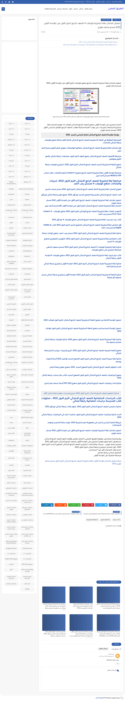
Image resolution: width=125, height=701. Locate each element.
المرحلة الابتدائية (27, 352)
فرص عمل (11, 433)
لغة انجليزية (27, 470)
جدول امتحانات (11, 410)
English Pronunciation (11, 183)
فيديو (27, 440)
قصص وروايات (11, 446)
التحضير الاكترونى (27, 233)
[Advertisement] (81, 64)
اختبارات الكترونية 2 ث (27, 211)
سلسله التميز (27, 423)
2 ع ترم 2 (27, 155)
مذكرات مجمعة (11, 515)
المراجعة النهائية (50, 9)
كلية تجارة (11, 458)
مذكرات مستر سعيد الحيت (11, 528)
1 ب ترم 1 (27, 123)
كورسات (27, 465)
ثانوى (70, 9)
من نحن (108, 1)
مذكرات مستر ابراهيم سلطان (11, 521)
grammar (11, 194)
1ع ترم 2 (11, 134)
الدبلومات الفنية (27, 269)
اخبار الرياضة (11, 205)
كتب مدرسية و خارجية (27, 459)
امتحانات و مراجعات (27, 382)
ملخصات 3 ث (27, 559)
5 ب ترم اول (27, 177)
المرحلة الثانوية (27, 357)
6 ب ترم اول (27, 182)
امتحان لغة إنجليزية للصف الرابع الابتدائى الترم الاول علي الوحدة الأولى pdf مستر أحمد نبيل (82, 206)
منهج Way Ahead (27, 564)
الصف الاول (27, 279)
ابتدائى (81, 9)
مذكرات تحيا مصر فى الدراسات (27, 501)
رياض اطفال (88, 9)
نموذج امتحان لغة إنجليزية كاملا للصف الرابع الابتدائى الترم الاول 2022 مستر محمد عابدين (83, 189)
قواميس (11, 451)
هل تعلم (27, 584)
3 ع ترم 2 (11, 161)
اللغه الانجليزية (27, 346)
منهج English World (11, 559)
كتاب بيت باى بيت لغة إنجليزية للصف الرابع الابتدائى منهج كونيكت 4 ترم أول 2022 (86, 220)
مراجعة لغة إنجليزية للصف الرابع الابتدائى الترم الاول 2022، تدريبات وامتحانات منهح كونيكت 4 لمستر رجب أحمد (85, 182)
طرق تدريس (11, 428)
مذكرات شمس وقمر (11, 508)
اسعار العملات (27, 217)
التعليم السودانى (27, 246)
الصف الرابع (106, 19)
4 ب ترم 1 (117, 19)
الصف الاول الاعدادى (11, 279)
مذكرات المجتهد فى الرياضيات (11, 494)
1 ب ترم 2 (11, 123)
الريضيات (11, 274)
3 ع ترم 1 (27, 166)
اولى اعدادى (11, 382)
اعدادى (76, 9)
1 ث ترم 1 (27, 129)
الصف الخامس (11, 304)
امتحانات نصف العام (11, 376)
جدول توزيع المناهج (27, 417)
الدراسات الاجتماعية (11, 269)
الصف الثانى (27, 297)
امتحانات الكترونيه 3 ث (11, 363)
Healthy (11, 189)
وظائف (27, 589)
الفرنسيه (11, 315)
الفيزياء (11, 320)
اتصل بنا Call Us (90, 1)
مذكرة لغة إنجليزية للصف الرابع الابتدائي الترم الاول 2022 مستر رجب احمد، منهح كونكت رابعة (81, 234)
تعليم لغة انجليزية (27, 400)
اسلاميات (11, 217)
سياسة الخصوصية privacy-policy (74, 1)
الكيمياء (27, 331)
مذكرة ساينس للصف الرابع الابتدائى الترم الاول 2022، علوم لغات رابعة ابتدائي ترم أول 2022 (83, 407)
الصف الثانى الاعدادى (11, 298)
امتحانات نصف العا (27, 375)
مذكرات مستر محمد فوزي (11, 535)
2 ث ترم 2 (27, 145)
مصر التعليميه (27, 548)
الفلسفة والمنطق (27, 320)
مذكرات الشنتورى (11, 488)
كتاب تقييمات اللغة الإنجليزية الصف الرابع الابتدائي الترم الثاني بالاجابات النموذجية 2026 (83, 606)
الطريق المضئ (116, 9)
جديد (11, 417)
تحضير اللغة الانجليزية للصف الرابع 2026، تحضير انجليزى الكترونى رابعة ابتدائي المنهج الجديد (108, 606)
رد (117, 663)
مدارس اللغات (27, 476)
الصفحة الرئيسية (117, 1)
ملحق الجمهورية (11, 548)
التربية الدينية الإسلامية (11, 234)
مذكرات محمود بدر (27, 520)
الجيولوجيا (11, 256)
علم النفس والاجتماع (27, 434)
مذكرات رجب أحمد (11, 500)
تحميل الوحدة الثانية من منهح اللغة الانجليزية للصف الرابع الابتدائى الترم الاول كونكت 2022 (82, 320)
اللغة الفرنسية (11, 341)
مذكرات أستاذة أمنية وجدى (11, 476)
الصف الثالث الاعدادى (27, 291)
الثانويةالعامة (27, 251)
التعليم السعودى (11, 240)
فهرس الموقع (100, 1)
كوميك (11, 465)
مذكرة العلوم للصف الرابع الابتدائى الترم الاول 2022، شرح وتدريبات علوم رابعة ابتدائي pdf (90, 45)
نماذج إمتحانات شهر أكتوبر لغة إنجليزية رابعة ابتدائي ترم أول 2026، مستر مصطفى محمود (54, 634)
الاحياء (27, 223)
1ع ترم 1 (27, 134)
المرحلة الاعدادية (11, 352)
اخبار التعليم (27, 205)
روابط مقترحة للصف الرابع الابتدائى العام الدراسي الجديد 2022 (98, 42)
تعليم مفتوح (11, 400)
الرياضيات (27, 274)
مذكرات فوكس (27, 515)
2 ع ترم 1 (11, 150)
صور (27, 428)
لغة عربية (11, 470)
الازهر (11, 223)
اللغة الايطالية (11, 336)
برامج (27, 387)
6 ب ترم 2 (11, 177)
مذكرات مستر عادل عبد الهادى (27, 535)
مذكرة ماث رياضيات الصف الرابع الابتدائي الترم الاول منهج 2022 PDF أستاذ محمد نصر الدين (82, 384)
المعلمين (11, 357)
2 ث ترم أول (11, 145)
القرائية (27, 325)
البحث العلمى (27, 228)
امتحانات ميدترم (62, 9)
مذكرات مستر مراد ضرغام (27, 542)
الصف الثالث (11, 285)
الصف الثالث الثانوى (11, 290)
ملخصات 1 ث (27, 554)
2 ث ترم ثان (27, 150)
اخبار (11, 200)
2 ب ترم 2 (27, 139)
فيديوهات (11, 440)
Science (27, 194)
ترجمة (27, 394)
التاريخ (11, 228)
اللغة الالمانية (11, 331)
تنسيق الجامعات (27, 405)
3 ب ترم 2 (27, 161)
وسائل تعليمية (11, 584)
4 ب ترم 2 (27, 171)
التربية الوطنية (27, 240)
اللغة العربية (27, 341)
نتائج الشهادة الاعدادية (27, 577)
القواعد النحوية (11, 325)
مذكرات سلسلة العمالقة (27, 508)
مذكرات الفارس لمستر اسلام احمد (27, 494)
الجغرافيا (27, 256)
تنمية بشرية (11, 405)
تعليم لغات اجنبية (11, 394)
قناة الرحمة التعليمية (27, 452)
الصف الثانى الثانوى (27, 304)
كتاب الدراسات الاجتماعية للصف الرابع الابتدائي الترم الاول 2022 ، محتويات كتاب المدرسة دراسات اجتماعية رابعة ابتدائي (81, 400)
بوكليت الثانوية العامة (11, 388)
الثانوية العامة (11, 246)
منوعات (11, 564)
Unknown (111, 654)
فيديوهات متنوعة (27, 446)
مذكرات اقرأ (27, 483)
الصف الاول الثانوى (27, 285)
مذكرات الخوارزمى (27, 488)
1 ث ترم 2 (11, 129)
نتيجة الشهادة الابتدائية (11, 577)
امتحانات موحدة (27, 369)
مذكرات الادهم (11, 483)
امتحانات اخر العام (27, 362)
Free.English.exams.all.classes (26, 189)
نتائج (11, 569)
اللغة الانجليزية (92, 519)
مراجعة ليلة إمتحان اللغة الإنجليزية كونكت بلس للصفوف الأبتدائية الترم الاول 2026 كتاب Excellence (108, 634)
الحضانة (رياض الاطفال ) (11, 262)
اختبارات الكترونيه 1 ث (11, 211)
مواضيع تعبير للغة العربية (27, 570)
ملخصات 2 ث (11, 554)
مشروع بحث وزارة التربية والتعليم (11, 542)
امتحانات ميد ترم (11, 369)
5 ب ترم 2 (11, 171)
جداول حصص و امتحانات (27, 411)
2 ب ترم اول (11, 139)
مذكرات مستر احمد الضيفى (27, 528)
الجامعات (11, 251)
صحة (11, 423)
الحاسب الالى (27, 262)
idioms (27, 200)
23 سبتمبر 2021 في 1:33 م (106, 656)
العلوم (27, 315)
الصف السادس (11, 309)
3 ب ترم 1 (11, 155)
